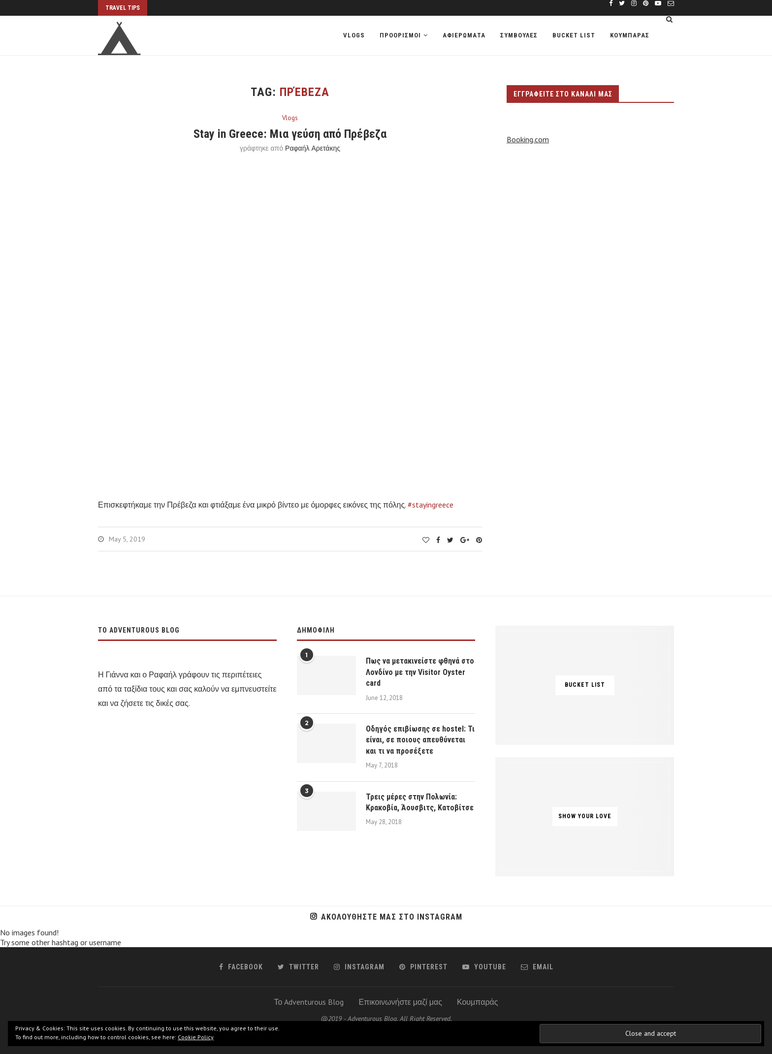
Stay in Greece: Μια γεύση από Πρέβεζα (289, 134)
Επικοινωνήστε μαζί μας (400, 1002)
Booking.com (528, 139)
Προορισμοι (400, 35)
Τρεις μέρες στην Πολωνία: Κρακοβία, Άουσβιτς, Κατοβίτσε (420, 802)
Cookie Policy (196, 1037)
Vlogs (354, 35)
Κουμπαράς (477, 1002)
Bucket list (573, 35)
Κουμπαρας (629, 35)
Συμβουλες (519, 35)
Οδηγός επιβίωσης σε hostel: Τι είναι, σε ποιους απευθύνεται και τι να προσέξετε (420, 740)
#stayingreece (430, 505)
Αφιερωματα (464, 35)
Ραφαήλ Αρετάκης (312, 148)
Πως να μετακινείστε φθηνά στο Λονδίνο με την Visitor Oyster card (420, 672)
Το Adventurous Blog (309, 1002)
